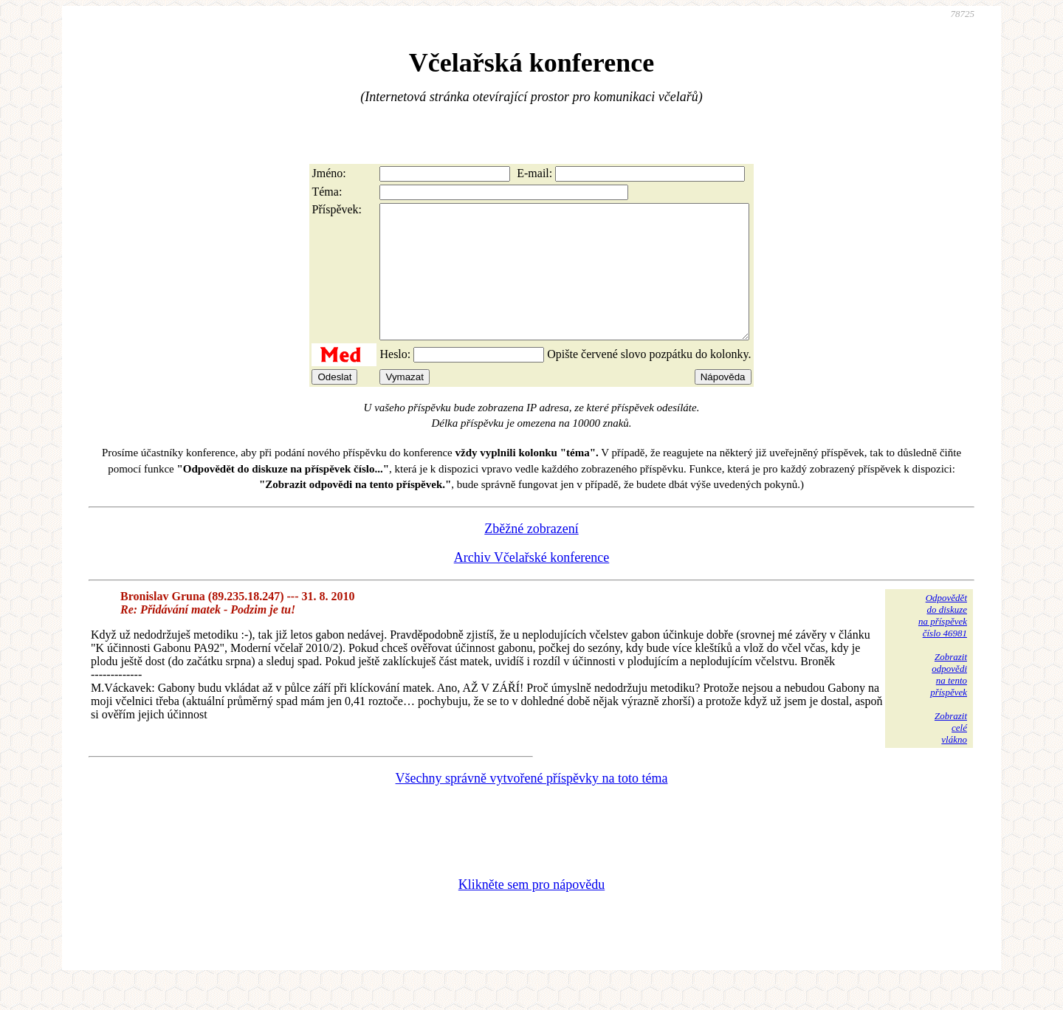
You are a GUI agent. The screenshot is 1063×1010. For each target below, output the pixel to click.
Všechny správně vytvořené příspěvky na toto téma (532, 804)
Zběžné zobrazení (531, 555)
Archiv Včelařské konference (532, 584)
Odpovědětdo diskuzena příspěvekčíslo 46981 (942, 642)
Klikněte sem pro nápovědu (531, 911)
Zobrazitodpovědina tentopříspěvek (948, 701)
